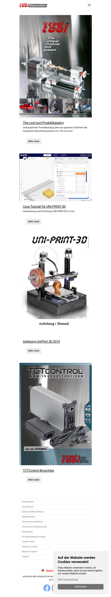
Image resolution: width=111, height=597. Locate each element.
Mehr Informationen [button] (68, 579)
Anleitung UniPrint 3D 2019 (41, 341)
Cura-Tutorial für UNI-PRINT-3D (44, 206)
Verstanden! (81, 586)
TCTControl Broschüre (38, 470)
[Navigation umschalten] (89, 5)
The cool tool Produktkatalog (43, 123)
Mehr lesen (33, 141)
